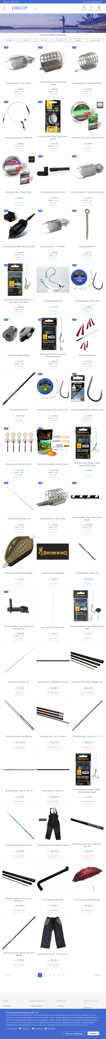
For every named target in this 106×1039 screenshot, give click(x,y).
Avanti (98, 975)
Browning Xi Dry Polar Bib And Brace (53, 845)
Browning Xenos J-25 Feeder (53, 246)
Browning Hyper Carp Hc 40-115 (19, 791)
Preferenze (26, 1029)
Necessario (12, 1029)
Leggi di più (90, 30)
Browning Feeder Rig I (53, 301)
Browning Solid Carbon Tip (53, 627)
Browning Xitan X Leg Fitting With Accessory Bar (18, 627)
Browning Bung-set (87, 355)
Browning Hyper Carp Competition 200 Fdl (87, 845)
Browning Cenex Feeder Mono (19, 192)
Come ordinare (36, 1006)
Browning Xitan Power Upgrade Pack (87, 682)
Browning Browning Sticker (53, 573)
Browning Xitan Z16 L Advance (53, 736)
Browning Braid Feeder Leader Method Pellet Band (87, 464)
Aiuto (7, 2)
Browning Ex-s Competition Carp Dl (53, 682)
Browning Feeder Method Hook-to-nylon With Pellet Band (19, 301)
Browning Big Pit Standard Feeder (87, 83)
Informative (61, 1001)
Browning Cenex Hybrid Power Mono (87, 138)
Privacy (61, 1006)
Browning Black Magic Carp (87, 573)
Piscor (47, 15)
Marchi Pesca (57, 15)
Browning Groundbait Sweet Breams (53, 464)
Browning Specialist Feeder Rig (19, 138)
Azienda (5, 1001)
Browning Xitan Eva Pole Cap (53, 192)
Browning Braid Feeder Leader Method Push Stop (53, 355)
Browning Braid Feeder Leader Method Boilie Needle (87, 790)
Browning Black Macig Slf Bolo (19, 845)
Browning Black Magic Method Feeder (19, 246)
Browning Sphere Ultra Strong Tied (53, 410)
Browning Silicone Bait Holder (18, 464)
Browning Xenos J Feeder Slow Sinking (87, 192)
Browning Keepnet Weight (19, 355)
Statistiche (39, 1029)
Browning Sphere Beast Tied (87, 301)
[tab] (12, 1002)
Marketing (51, 1029)
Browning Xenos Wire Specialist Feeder (53, 83)
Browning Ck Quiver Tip (19, 682)
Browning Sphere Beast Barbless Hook (87, 410)
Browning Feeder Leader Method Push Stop (87, 627)
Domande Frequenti (37, 1001)
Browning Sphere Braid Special (19, 736)
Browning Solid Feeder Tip (19, 518)
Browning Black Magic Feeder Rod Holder (87, 518)
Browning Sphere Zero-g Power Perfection (19, 899)
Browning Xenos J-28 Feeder (19, 83)
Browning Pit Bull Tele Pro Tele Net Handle (19, 954)
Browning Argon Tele (19, 410)
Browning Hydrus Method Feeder (19, 573)
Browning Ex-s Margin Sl (53, 791)
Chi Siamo (7, 1006)
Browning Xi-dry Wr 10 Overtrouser (53, 954)
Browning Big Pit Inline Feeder (53, 518)
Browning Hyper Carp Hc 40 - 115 (87, 736)
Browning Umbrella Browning (87, 899)
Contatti (15, 2)
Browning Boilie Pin (87, 246)
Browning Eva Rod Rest (53, 899)
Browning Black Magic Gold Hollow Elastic (53, 137)
